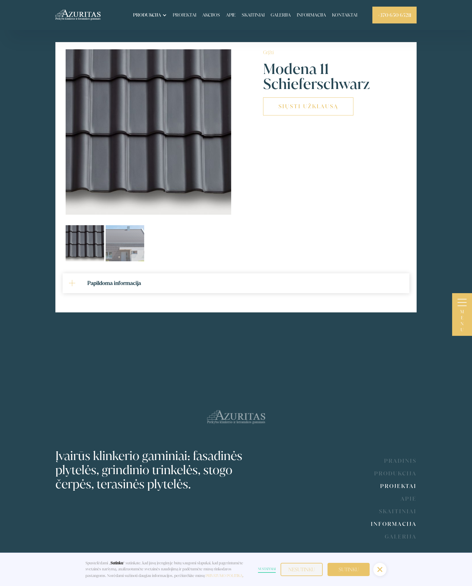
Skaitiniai (398, 511)
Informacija (394, 524)
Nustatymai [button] (267, 569)
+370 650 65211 (394, 15)
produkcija (395, 474)
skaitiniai (253, 15)
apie (231, 15)
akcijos (211, 15)
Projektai (184, 15)
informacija (311, 15)
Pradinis (400, 461)
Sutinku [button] (349, 569)
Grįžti (268, 52)
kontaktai (344, 15)
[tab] (85, 243)
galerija (401, 537)
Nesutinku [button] (301, 569)
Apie (409, 499)
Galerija (281, 15)
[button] (148, 15)
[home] (78, 15)
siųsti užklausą (308, 106)
